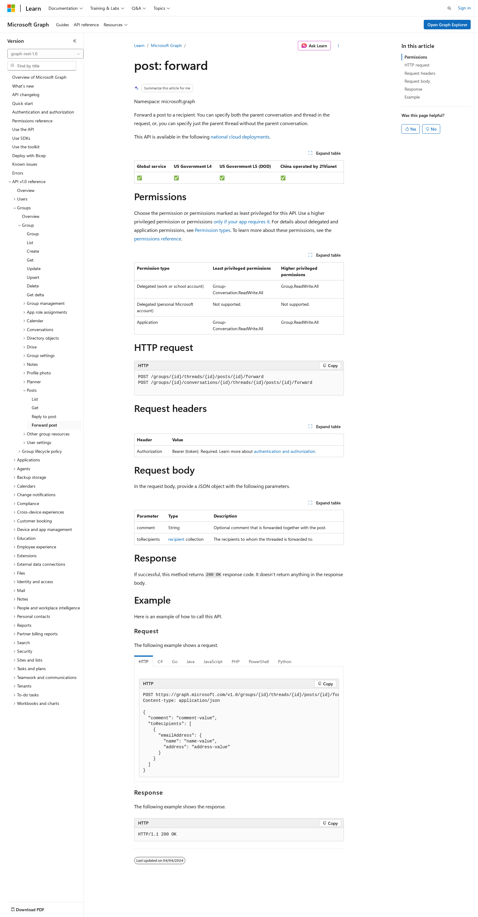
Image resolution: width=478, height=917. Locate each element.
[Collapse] (74, 40)
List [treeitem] (30, 242)
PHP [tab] (236, 661)
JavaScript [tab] (213, 661)
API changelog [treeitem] (25, 94)
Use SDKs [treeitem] (21, 138)
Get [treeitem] (30, 260)
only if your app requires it (241, 221)
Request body (417, 81)
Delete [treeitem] (33, 286)
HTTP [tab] (143, 661)
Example (412, 97)
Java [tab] (190, 661)
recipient (176, 539)
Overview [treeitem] (25, 190)
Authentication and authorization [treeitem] (43, 112)
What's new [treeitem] (23, 86)
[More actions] (338, 46)
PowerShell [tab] (259, 661)
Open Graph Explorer (447, 24)
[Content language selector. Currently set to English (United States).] (35, 908)
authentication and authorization (284, 451)
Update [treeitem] (34, 268)
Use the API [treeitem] (23, 129)
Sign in (464, 8)
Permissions (416, 57)
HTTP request (417, 65)
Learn (139, 45)
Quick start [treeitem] (22, 103)
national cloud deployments (240, 136)
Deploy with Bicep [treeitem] (29, 155)
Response (413, 89)
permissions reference (157, 238)
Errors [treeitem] (17, 173)
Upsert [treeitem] (33, 277)
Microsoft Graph (166, 45)
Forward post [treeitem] (44, 425)
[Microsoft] (11, 8)
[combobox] (45, 54)
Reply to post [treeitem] (44, 416)
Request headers (420, 73)
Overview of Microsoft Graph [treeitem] (39, 77)
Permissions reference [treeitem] (32, 121)
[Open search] (449, 8)
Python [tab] (284, 661)
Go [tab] (174, 661)
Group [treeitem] (33, 233)
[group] (239, 732)
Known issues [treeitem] (24, 164)
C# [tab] (160, 661)
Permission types (212, 230)
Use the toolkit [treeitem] (26, 147)
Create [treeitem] (33, 251)
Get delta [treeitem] (35, 295)
